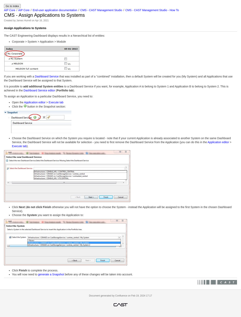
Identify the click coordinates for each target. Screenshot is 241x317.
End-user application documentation (55, 10)
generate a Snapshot (51, 274)
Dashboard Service (47, 76)
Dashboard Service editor (39, 90)
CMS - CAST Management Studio (101, 10)
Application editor (34, 102)
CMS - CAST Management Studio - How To (152, 10)
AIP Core (9, 10)
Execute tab (56, 102)
